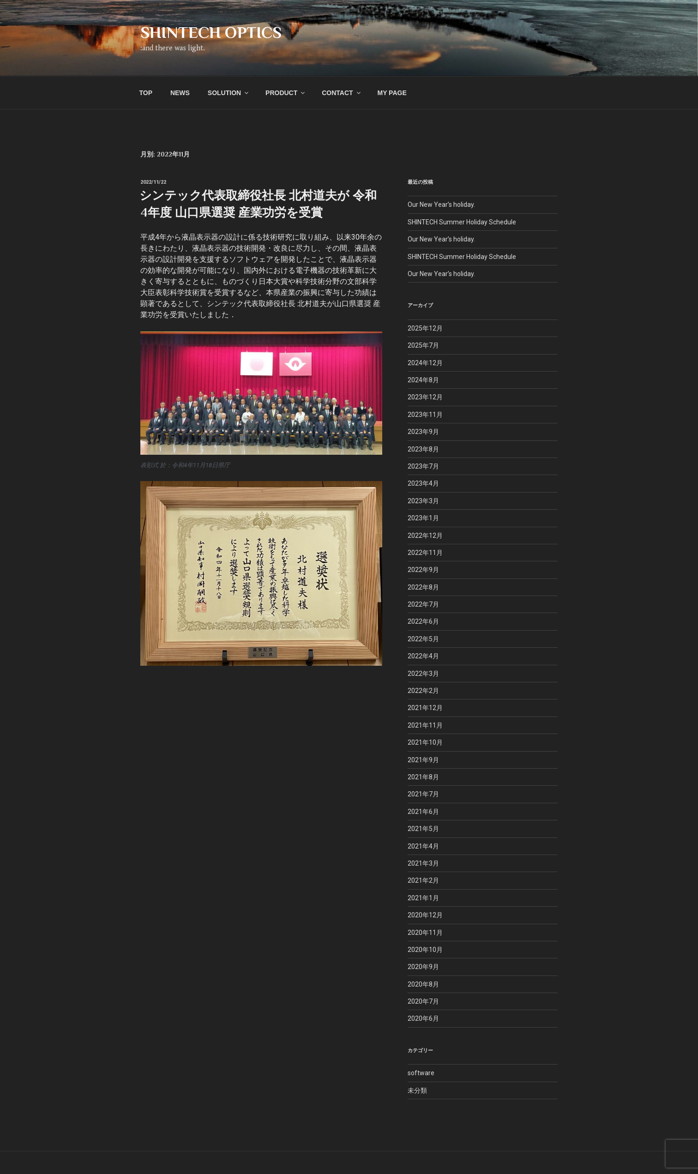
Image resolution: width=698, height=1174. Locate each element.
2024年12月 (425, 363)
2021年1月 (423, 898)
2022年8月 (423, 587)
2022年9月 (423, 569)
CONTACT (341, 92)
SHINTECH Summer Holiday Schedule (462, 222)
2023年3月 (423, 501)
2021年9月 (423, 760)
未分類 (417, 1090)
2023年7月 (423, 466)
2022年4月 (423, 656)
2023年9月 (423, 431)
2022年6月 (423, 621)
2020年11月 (425, 932)
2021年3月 (423, 863)
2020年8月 (423, 984)
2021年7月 (423, 794)
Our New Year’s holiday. (441, 204)
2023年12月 (425, 397)
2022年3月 (423, 673)
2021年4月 (423, 846)
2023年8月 (423, 449)
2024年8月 (423, 380)
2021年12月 (425, 707)
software (421, 1073)
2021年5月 (423, 828)
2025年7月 (423, 345)
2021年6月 (423, 811)
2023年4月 (423, 483)
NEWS (180, 92)
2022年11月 (425, 552)
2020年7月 (423, 1001)
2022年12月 (425, 535)
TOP (146, 92)
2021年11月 (425, 725)
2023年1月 (423, 518)
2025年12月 (425, 328)
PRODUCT (285, 92)
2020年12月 (425, 915)
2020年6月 (423, 1018)
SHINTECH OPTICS (211, 32)
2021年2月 (423, 880)
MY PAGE (391, 92)
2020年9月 (423, 966)
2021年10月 (425, 742)
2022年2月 (423, 690)
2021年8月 (423, 777)
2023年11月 (425, 414)
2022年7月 (423, 604)
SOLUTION (229, 92)
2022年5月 (423, 639)
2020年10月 (425, 949)
